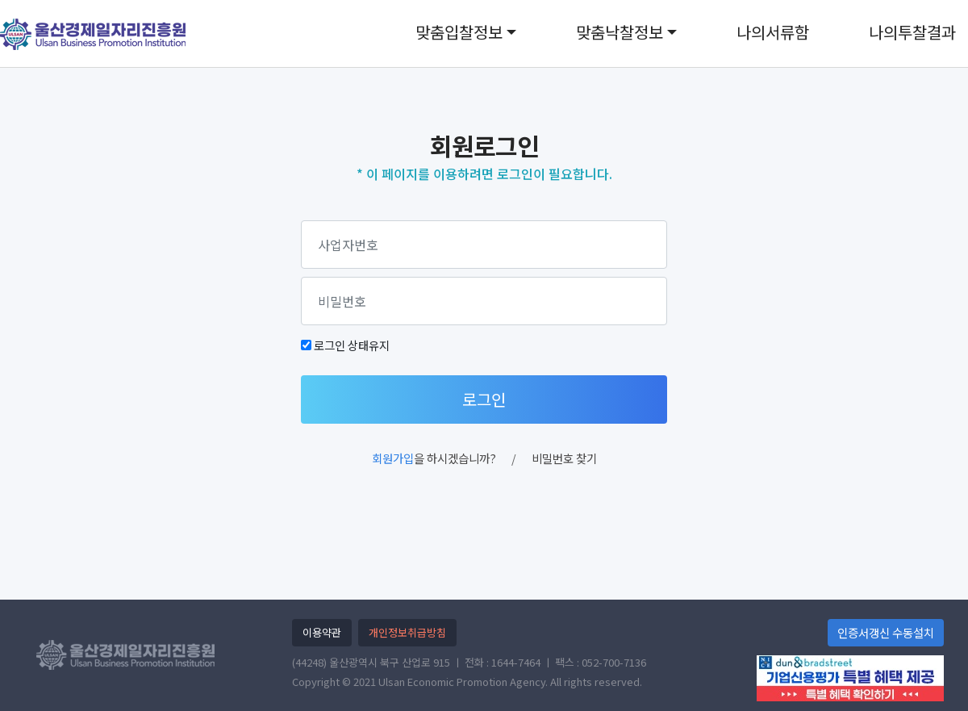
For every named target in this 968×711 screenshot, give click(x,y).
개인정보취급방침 (407, 632)
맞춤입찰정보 (459, 32)
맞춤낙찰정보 (619, 32)
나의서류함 (772, 32)
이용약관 (321, 632)
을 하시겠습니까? (434, 458)
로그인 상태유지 (352, 345)
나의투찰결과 (912, 32)
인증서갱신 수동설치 (885, 632)
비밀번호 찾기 (564, 458)
